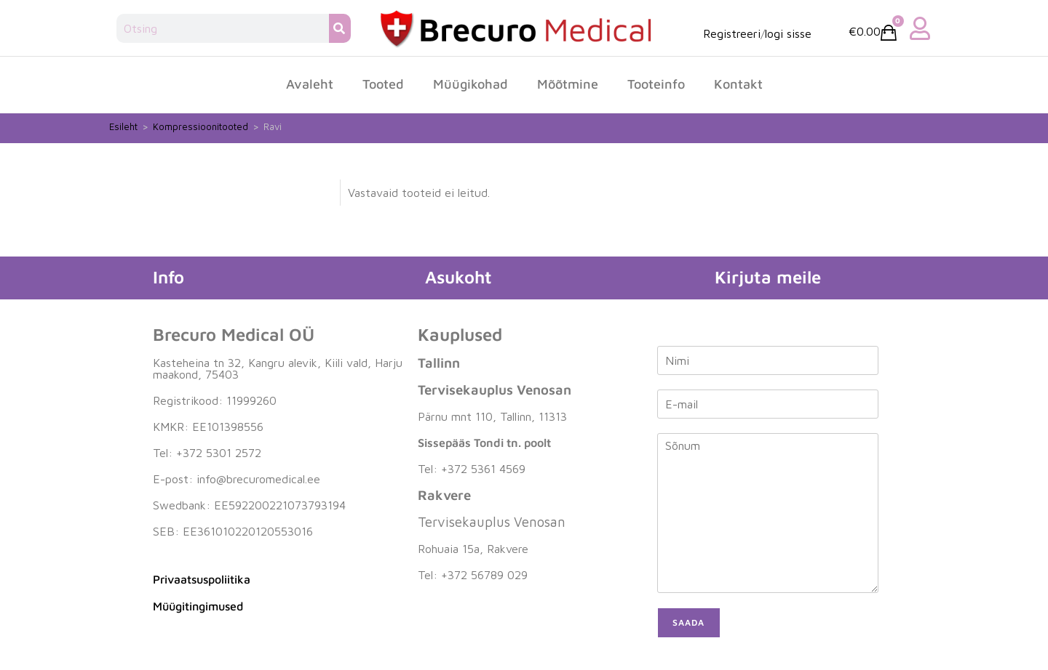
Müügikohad (470, 84)
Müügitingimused (198, 606)
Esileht (123, 126)
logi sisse (788, 33)
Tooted (383, 84)
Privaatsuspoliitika (201, 579)
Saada (688, 622)
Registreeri (732, 33)
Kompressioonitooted (200, 126)
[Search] (340, 28)
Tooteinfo (656, 84)
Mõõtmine (567, 84)
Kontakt (738, 84)
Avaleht (309, 84)
